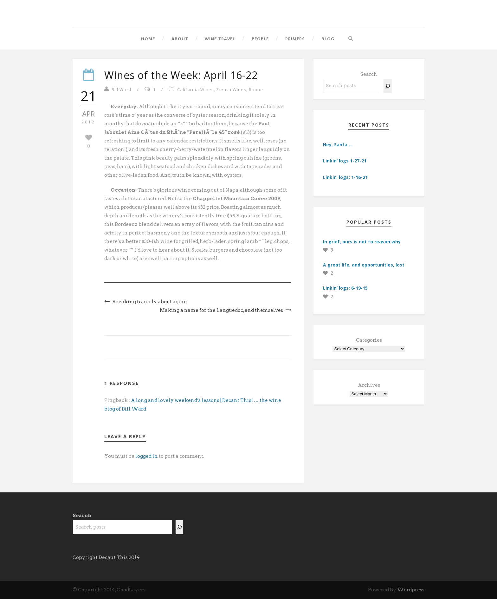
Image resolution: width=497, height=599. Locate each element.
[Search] (388, 86)
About (179, 39)
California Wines (195, 89)
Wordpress (410, 590)
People (260, 39)
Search (368, 74)
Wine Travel (220, 39)
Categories (369, 340)
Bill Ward (121, 89)
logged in (146, 456)
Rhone (256, 89)
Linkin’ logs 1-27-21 (344, 161)
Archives (369, 385)
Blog (327, 39)
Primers (295, 39)
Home (148, 39)
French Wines (231, 89)
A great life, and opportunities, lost (363, 265)
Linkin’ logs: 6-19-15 (345, 288)
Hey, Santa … (337, 145)
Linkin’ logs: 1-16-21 (345, 177)
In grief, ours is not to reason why (362, 242)
